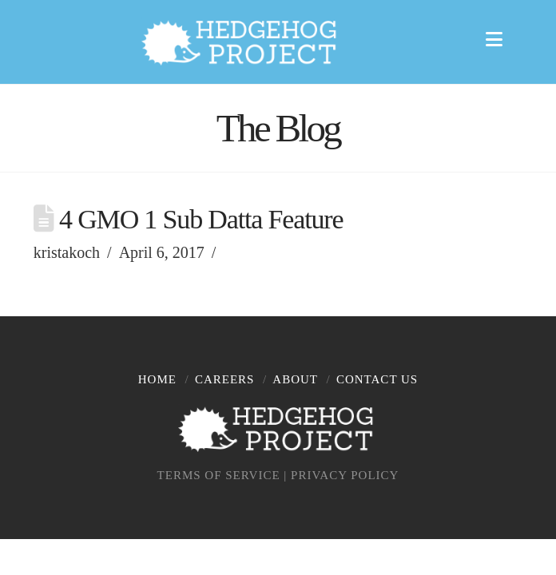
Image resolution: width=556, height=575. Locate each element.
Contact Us (377, 379)
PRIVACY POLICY (345, 475)
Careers (225, 379)
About (295, 379)
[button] (498, 37)
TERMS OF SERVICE (218, 475)
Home (157, 379)
